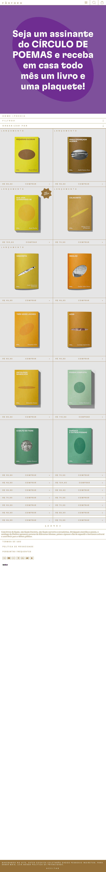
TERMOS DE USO (12, 542)
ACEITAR (53, 868)
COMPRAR (30, 184)
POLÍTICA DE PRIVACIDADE (18, 546)
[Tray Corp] (5, 565)
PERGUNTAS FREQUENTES (17, 551)
